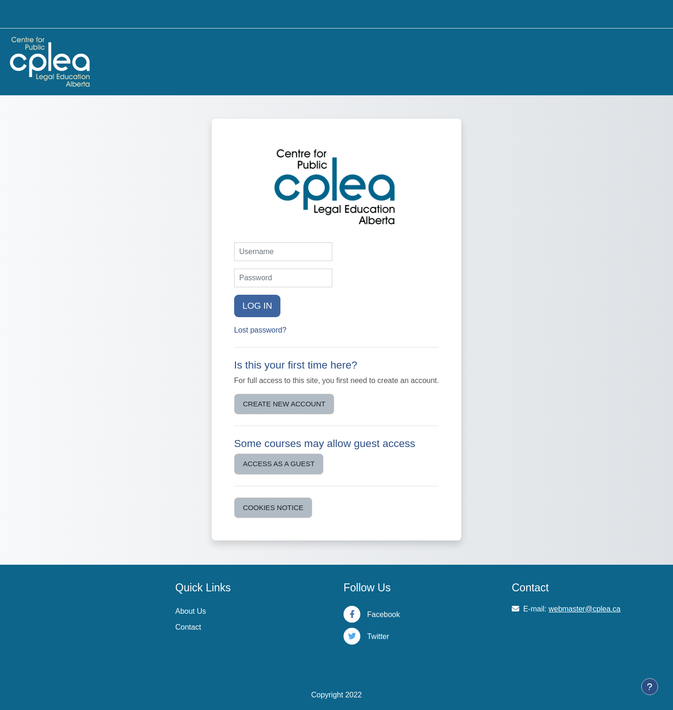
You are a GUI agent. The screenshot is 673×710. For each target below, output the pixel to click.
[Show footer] (649, 686)
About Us (190, 611)
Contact (188, 627)
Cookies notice (273, 507)
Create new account (284, 404)
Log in (257, 306)
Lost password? (260, 330)
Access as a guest (279, 464)
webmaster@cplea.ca (585, 609)
